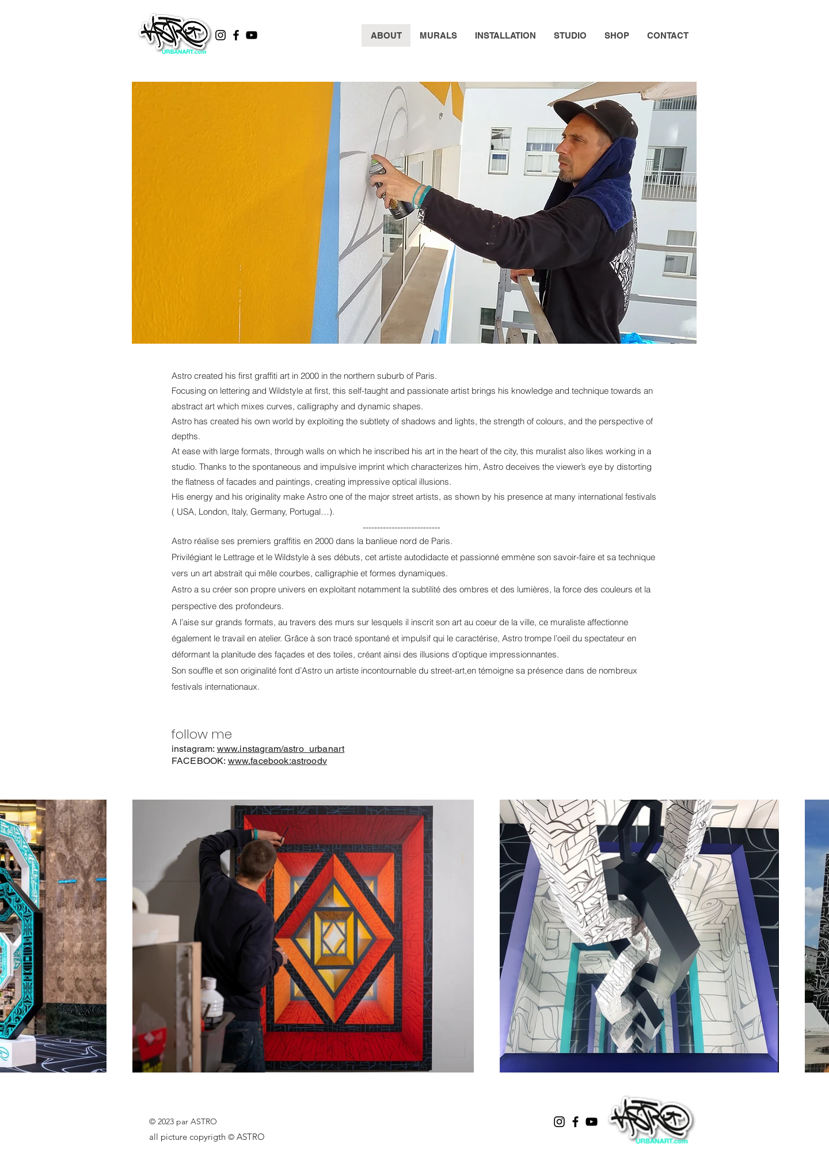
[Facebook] (236, 35)
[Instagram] (220, 35)
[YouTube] (251, 35)
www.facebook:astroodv (277, 760)
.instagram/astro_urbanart (290, 748)
